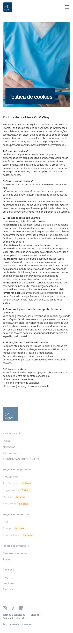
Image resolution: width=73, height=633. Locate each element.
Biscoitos (35, 614)
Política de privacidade (15, 618)
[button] (66, 7)
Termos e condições (14, 614)
